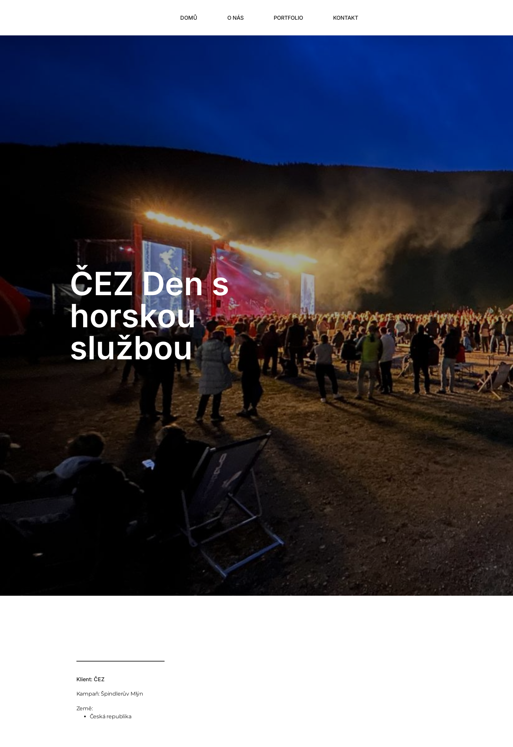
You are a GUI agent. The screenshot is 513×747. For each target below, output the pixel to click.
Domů (188, 17)
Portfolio (288, 17)
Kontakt (345, 17)
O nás (235, 17)
